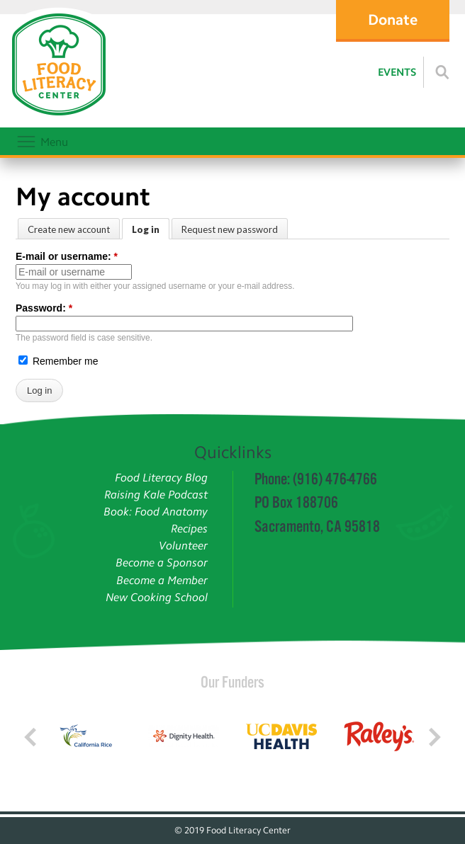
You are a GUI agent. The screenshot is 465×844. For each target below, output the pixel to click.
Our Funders (232, 681)
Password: (44, 308)
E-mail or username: (67, 256)
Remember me (58, 361)
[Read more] (442, 72)
